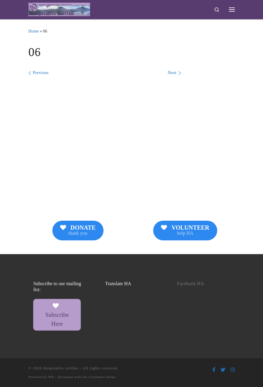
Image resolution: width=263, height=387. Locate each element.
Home (33, 31)
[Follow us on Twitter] (223, 370)
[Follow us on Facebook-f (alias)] (213, 370)
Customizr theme (102, 377)
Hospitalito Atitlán (60, 368)
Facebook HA (190, 283)
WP (51, 377)
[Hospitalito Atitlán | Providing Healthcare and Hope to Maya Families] (59, 8)
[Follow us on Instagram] (233, 370)
